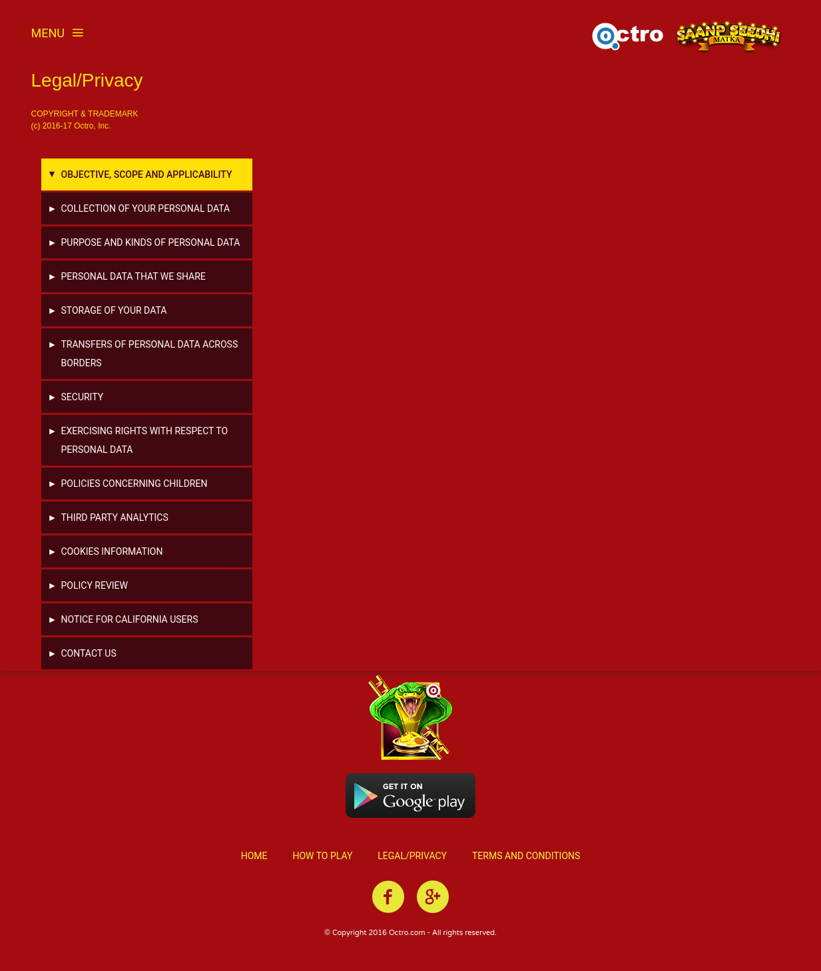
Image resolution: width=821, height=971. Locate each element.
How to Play (322, 853)
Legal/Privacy (412, 853)
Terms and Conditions (526, 853)
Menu (57, 33)
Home (254, 853)
